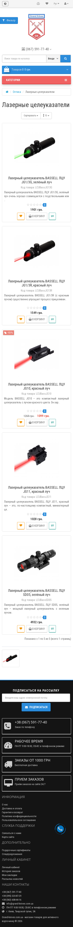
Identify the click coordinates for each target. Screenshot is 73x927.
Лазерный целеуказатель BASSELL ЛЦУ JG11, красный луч (36, 489)
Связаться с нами (11, 833)
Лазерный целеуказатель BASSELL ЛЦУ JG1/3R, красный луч (36, 283)
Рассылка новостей (12, 878)
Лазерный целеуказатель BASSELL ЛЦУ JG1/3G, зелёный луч (36, 180)
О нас (5, 804)
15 (46, 115)
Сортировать (31, 115)
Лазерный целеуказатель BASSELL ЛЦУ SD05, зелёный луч (36, 592)
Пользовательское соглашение (19, 820)
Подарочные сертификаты (16, 850)
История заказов (11, 871)
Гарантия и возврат (12, 812)
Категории (36, 80)
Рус (56, 3)
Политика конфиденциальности (19, 816)
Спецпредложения (12, 854)
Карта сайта (8, 837)
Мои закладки (9, 875)
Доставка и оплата (12, 808)
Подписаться (36, 707)
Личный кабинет (11, 867)
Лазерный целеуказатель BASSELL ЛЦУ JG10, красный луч (36, 386)
